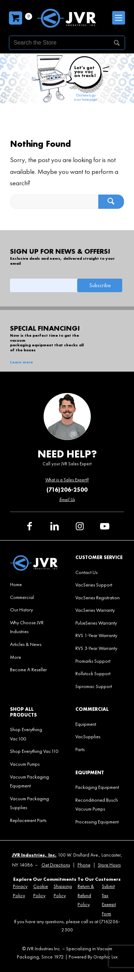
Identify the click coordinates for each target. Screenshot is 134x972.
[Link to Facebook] (30, 526)
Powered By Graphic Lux (93, 957)
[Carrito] (15, 18)
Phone (84, 865)
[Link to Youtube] (105, 526)
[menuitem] (34, 584)
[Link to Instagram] (80, 526)
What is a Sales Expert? (67, 480)
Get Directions (55, 865)
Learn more (21, 362)
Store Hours (109, 865)
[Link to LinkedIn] (55, 526)
